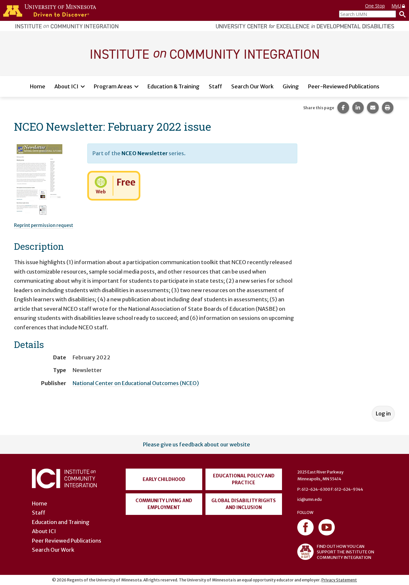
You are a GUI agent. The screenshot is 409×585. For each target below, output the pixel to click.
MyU (398, 6)
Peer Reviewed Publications (66, 540)
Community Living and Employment (163, 504)
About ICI (66, 86)
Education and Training (61, 522)
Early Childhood (164, 479)
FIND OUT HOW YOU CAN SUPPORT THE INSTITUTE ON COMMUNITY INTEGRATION (335, 552)
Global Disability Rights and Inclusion (243, 504)
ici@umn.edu (309, 499)
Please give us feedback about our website (196, 444)
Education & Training (174, 86)
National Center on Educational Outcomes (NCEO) (136, 383)
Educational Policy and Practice (244, 479)
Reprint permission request (43, 225)
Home (37, 86)
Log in (383, 413)
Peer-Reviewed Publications (343, 86)
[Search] (401, 14)
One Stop (375, 6)
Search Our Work (252, 86)
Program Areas (113, 86)
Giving (291, 86)
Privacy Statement (339, 580)
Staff (215, 86)
